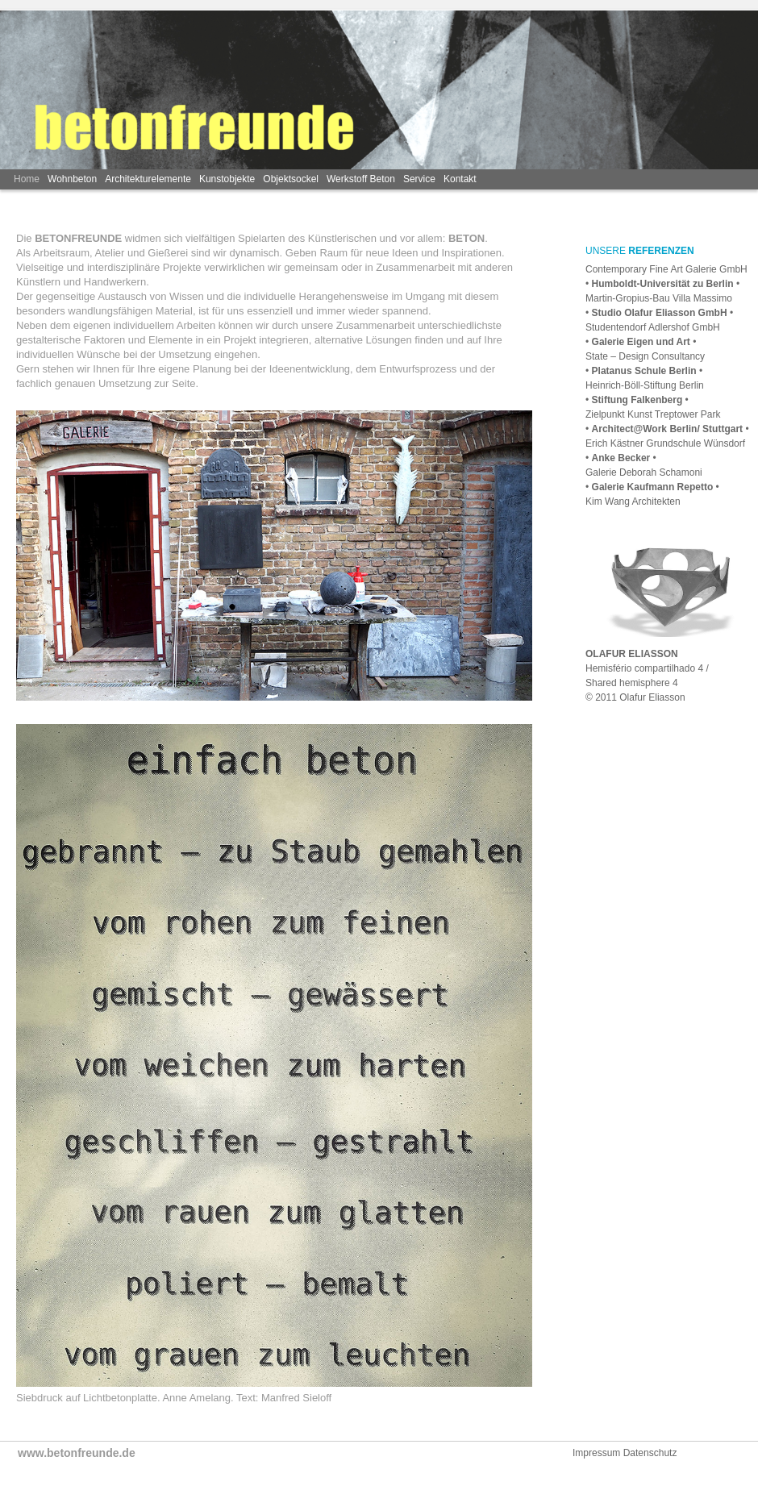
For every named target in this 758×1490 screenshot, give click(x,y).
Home (27, 179)
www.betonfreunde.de (76, 1452)
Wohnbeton (72, 179)
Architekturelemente (148, 179)
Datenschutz (650, 1453)
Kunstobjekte (227, 179)
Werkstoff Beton (361, 179)
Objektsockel (291, 179)
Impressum (598, 1453)
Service (419, 179)
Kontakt (460, 179)
